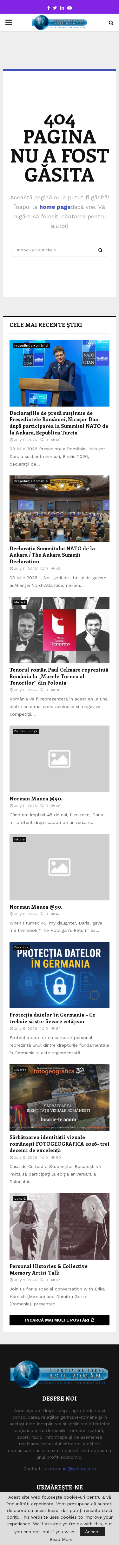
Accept (92, 1531)
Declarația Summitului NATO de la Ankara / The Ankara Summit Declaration (52, 555)
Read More (61, 1539)
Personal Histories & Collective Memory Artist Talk (49, 1269)
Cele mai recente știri (46, 324)
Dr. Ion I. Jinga (25, 731)
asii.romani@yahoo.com (70, 1468)
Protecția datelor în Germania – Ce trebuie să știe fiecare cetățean (52, 1017)
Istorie (19, 839)
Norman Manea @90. (36, 798)
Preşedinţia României (31, 345)
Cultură (20, 1198)
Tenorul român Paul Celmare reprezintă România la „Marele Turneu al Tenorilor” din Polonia (59, 676)
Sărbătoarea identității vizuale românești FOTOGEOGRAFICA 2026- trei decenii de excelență (59, 1144)
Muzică (20, 602)
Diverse (20, 1069)
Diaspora (21, 947)
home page (55, 206)
